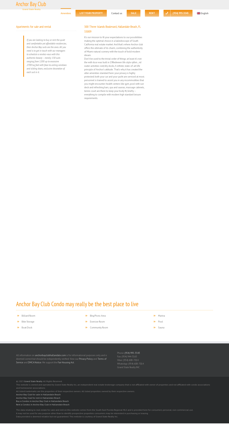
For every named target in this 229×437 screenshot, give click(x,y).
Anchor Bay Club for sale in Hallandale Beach (38, 394)
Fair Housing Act (66, 362)
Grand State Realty (33, 381)
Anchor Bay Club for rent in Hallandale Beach (38, 398)
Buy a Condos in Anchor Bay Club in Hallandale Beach (42, 401)
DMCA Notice (34, 362)
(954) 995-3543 (132, 353)
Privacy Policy (86, 358)
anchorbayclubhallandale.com (50, 355)
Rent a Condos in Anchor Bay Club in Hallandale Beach (42, 404)
